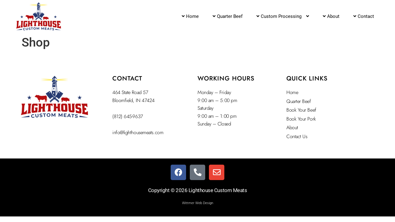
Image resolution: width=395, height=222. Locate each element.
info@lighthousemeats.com (137, 132)
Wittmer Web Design (197, 203)
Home (190, 16)
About (331, 16)
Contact (363, 16)
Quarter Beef (228, 16)
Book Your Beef (301, 109)
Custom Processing (282, 16)
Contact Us (296, 136)
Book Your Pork (301, 118)
